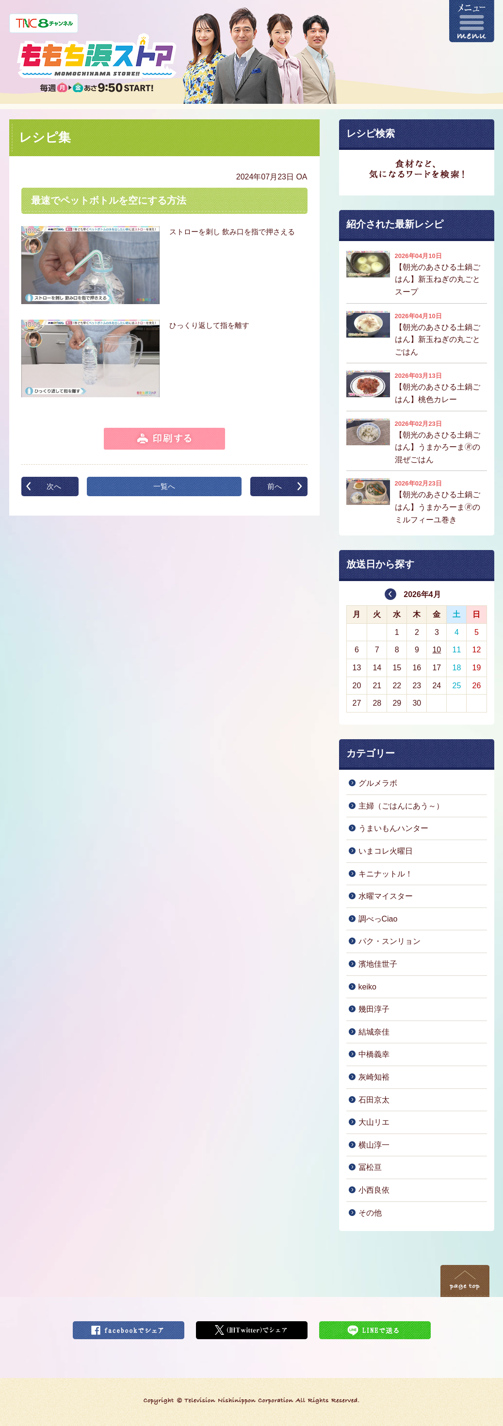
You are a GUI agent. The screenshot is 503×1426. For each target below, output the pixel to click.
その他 (370, 1213)
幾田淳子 (373, 1009)
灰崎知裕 (373, 1077)
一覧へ (164, 486)
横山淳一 (373, 1145)
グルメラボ (377, 783)
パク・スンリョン (389, 941)
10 (436, 650)
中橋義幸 (373, 1054)
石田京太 (373, 1100)
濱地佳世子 (377, 964)
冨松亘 (370, 1167)
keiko (367, 987)
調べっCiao (378, 919)
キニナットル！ (385, 874)
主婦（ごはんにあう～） (401, 806)
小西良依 (373, 1190)
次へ (54, 486)
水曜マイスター (385, 896)
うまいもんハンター (393, 828)
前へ (274, 486)
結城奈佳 (373, 1032)
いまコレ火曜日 (385, 851)
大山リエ (373, 1122)
